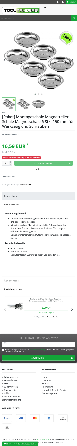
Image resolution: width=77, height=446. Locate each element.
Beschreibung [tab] (10, 196)
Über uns (46, 380)
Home (45, 377)
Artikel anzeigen (46, 312)
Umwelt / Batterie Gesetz (54, 390)
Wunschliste (9, 176)
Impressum (47, 386)
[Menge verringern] (10, 164)
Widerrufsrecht (10, 386)
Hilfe (6, 393)
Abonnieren (52, 357)
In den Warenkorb (52, 163)
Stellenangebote (49, 393)
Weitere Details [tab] (11, 204)
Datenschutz (9, 390)
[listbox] (15, 306)
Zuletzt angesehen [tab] (13, 289)
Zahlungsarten (10, 377)
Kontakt (45, 383)
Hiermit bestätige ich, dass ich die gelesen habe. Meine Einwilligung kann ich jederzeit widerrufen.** (39, 350)
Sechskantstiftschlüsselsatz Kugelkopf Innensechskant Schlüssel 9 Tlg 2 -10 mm (46, 300)
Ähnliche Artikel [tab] (11, 280)
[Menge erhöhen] (10, 162)
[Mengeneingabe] (5, 163)
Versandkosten (25, 184)
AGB (5, 383)
